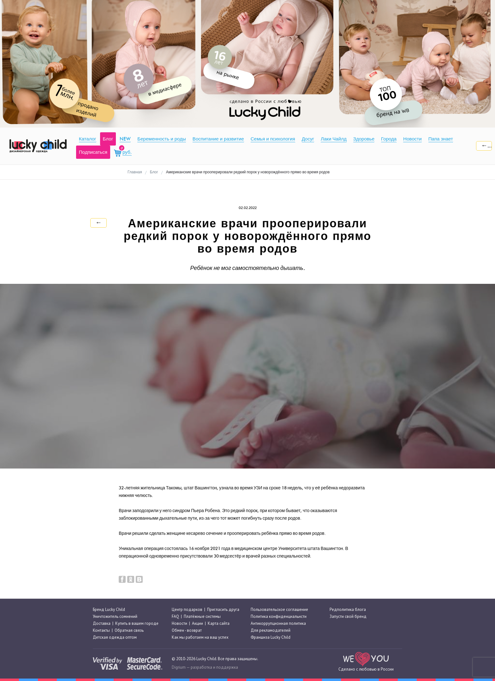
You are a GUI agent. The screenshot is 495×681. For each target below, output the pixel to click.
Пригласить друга (223, 609)
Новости (179, 623)
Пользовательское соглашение (279, 609)
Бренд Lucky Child (109, 609)
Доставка (101, 623)
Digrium (179, 667)
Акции (197, 623)
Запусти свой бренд (348, 616)
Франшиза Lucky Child (270, 637)
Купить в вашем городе (136, 623)
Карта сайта (219, 623)
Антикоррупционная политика (278, 623)
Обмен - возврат (187, 630)
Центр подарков (187, 609)
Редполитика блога (348, 609)
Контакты (101, 630)
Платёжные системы (202, 616)
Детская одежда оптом (115, 637)
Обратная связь (129, 630)
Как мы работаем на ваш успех (200, 637)
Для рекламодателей (270, 630)
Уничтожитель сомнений (115, 616)
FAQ (175, 616)
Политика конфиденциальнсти (279, 616)
